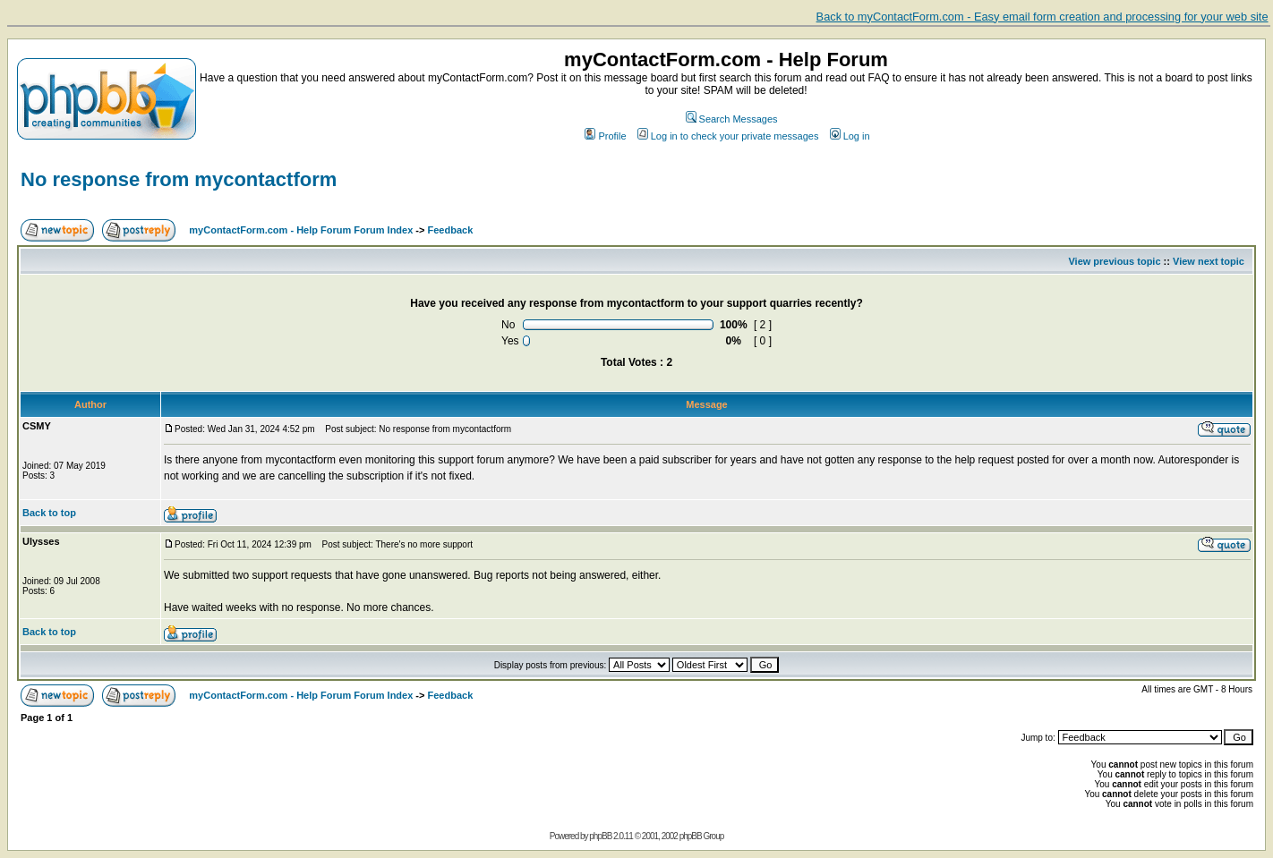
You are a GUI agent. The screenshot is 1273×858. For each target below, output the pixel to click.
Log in (850, 136)
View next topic (1208, 261)
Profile (605, 136)
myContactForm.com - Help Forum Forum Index (301, 230)
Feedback (451, 230)
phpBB (600, 836)
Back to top (49, 512)
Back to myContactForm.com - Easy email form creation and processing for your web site (1042, 16)
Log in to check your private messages (728, 136)
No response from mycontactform (179, 179)
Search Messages (732, 119)
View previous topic (1114, 261)
